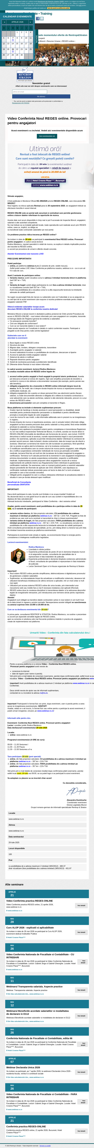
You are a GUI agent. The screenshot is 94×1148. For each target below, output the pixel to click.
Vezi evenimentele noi (47, 136)
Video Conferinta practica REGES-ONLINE (29, 901)
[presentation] (41, 108)
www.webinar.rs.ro (14, 911)
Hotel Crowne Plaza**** (16, 937)
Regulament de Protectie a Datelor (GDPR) (51, 1)
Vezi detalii (81, 905)
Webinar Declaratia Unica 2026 (23, 1067)
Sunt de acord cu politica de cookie (58, 8)
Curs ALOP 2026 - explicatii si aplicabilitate (30, 927)
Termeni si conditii (45, 1146)
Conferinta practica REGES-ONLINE (26, 1126)
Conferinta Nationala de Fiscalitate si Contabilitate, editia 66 (39, 1038)
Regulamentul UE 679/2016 (20, 103)
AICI (80, 5)
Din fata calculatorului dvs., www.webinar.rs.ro (25, 994)
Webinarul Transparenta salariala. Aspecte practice (34, 986)
